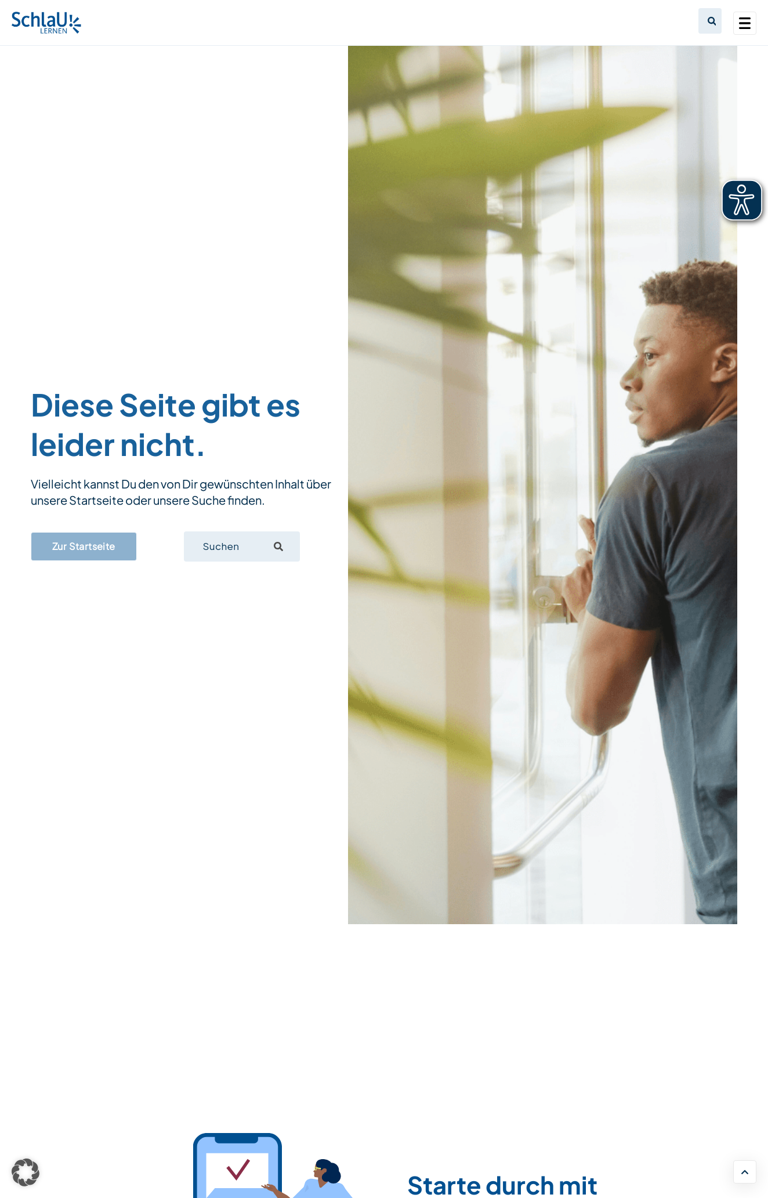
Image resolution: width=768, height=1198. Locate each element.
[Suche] (278, 546)
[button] (25, 1172)
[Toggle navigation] (744, 23)
